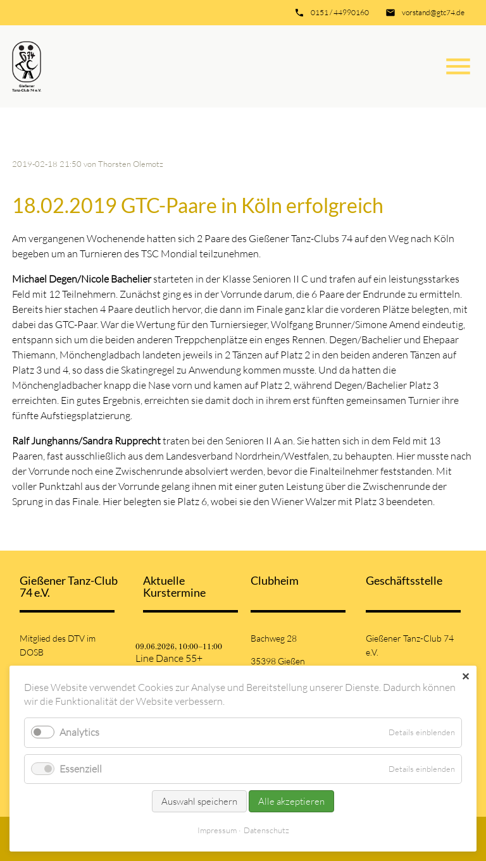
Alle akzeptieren (291, 801)
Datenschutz (266, 830)
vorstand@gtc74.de (433, 12)
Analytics (79, 732)
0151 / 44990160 (340, 12)
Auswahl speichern (199, 801)
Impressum (217, 830)
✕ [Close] (465, 676)
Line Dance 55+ (168, 658)
